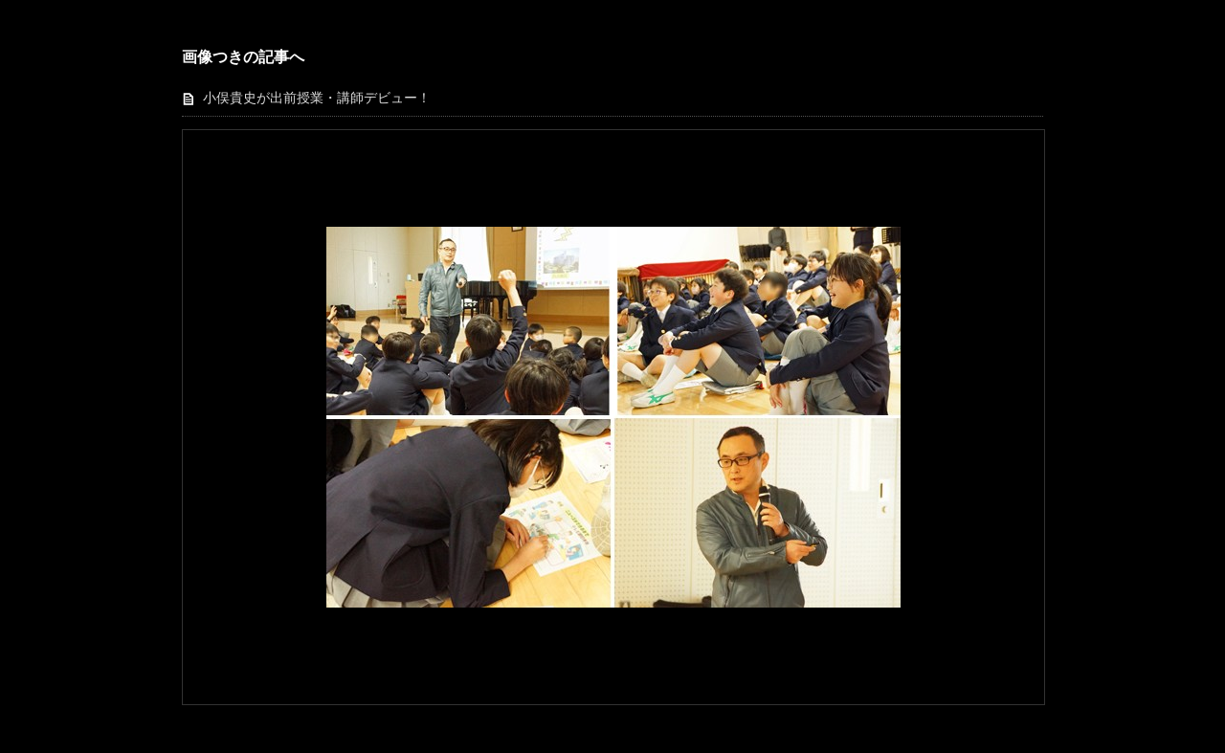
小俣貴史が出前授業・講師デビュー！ (317, 98)
